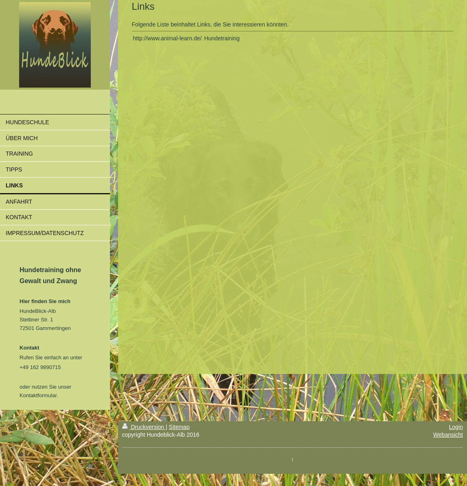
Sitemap (179, 427)
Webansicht (448, 434)
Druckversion (144, 427)
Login (456, 427)
